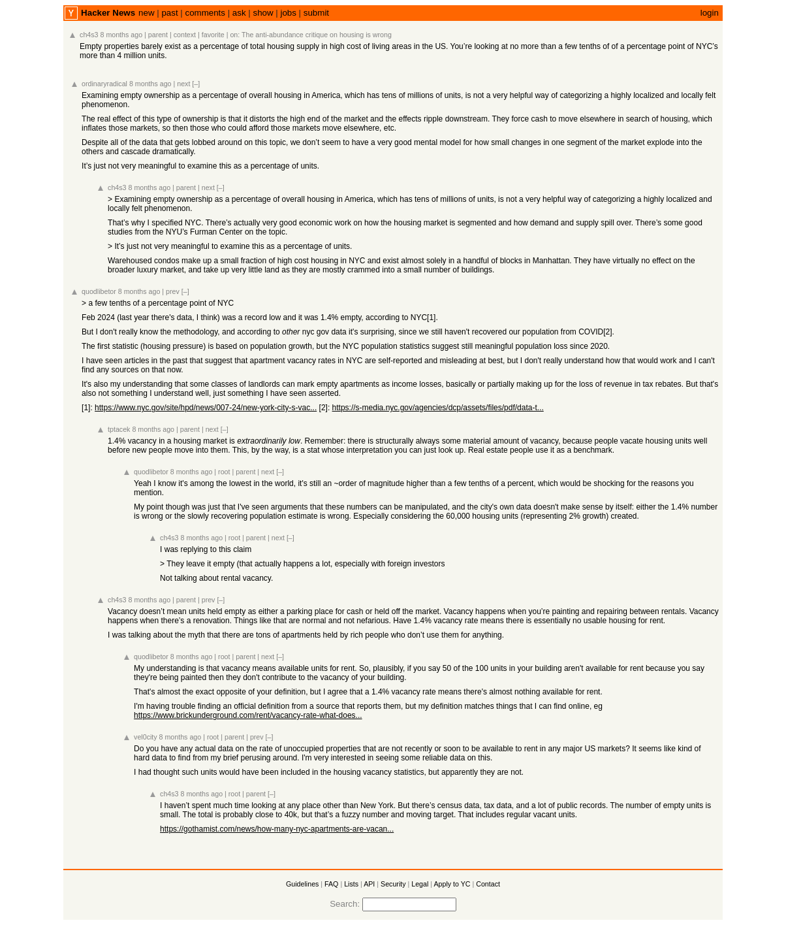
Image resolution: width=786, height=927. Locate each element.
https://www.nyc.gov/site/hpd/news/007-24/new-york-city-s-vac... (206, 407)
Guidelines (302, 884)
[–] (196, 84)
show (263, 13)
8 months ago (122, 35)
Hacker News (108, 13)
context (185, 35)
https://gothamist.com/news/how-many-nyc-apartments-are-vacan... (277, 829)
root (224, 472)
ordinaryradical (104, 84)
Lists (351, 884)
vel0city (145, 737)
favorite (213, 35)
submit (316, 13)
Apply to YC (451, 884)
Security (393, 884)
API (369, 884)
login (709, 13)
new (146, 13)
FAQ (331, 884)
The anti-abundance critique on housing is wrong (317, 35)
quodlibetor (99, 291)
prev (173, 291)
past (169, 13)
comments (205, 13)
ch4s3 (89, 35)
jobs (288, 13)
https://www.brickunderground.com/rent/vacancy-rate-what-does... (248, 715)
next (183, 84)
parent (158, 35)
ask (239, 13)
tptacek (119, 429)
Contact (488, 884)
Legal (419, 884)
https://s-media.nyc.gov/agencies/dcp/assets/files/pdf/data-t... (438, 407)
